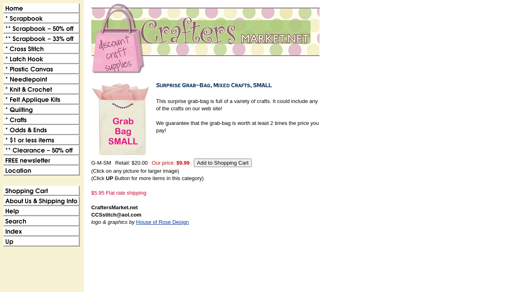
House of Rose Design (162, 222)
